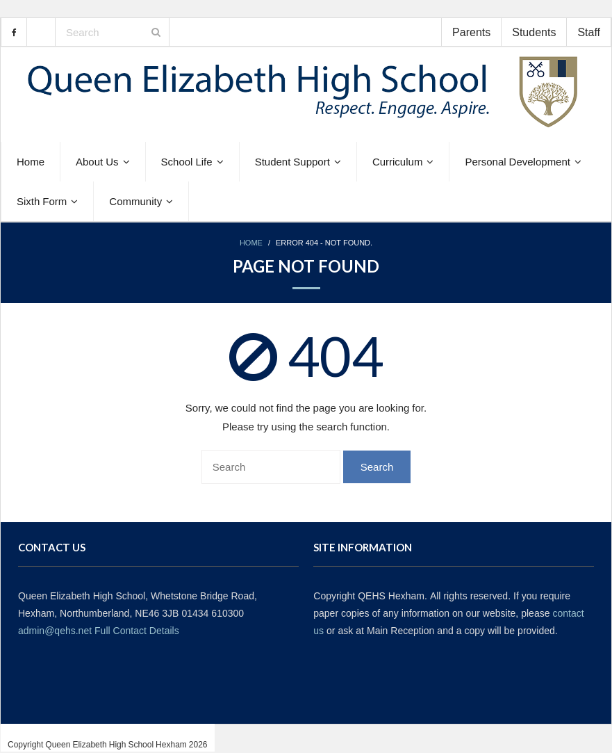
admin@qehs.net (55, 630)
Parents (471, 32)
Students (534, 32)
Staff (588, 32)
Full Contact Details (136, 630)
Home (251, 243)
